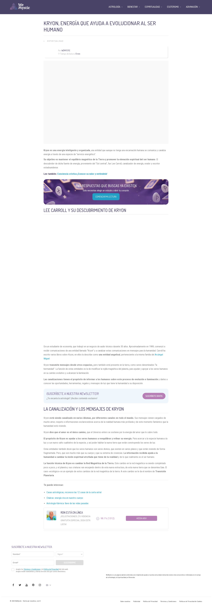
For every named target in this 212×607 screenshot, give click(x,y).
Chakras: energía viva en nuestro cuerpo (65, 498)
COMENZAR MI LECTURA (106, 196)
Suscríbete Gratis (154, 396)
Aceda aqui (141, 518)
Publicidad (136, 601)
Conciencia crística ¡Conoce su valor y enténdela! (82, 173)
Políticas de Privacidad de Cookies (190, 601)
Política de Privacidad (150, 601)
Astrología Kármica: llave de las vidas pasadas (67, 503)
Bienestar (132, 6)
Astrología (114, 6)
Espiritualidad (55, 41)
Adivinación (192, 6)
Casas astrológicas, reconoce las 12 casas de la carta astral (74, 492)
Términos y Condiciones (168, 601)
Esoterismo (173, 6)
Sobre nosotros (125, 601)
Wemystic (65, 50)
